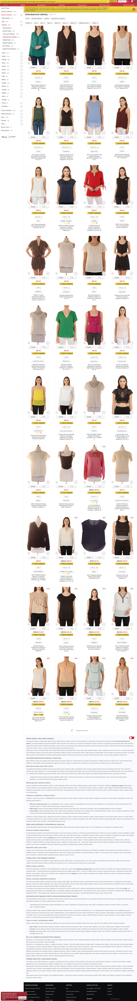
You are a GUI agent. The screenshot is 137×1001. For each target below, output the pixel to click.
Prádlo (4, 69)
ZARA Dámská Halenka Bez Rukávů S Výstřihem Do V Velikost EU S (122, 86)
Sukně (4, 66)
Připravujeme (6, 18)
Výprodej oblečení (7, 11)
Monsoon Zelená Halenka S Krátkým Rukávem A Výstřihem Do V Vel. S (66, 367)
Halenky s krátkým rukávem (32, 997)
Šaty (3, 21)
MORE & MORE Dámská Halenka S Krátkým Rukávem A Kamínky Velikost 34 (66, 228)
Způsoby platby (49, 994)
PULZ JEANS (122, 642)
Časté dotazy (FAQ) (50, 988)
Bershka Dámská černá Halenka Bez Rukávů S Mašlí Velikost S (66, 505)
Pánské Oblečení (6, 110)
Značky (62, 5)
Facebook (109, 988)
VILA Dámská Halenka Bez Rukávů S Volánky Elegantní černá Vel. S (94, 86)
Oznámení (42, 5)
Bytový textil (5, 127)
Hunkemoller (122, 431)
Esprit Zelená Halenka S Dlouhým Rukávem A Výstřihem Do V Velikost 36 (38, 87)
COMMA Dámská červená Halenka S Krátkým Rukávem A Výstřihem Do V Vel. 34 (94, 228)
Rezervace (82, 5)
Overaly (4, 89)
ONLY (38, 500)
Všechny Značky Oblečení (72, 991)
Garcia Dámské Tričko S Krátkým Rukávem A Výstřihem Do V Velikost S (94, 437)
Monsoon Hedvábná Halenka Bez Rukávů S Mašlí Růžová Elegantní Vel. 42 (94, 367)
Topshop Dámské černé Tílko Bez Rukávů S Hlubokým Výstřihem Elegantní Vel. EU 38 (66, 157)
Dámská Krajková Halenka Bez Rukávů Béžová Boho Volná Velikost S (122, 718)
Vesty (3, 96)
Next (94, 291)
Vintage (4, 99)
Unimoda (66, 291)
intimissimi (38, 430)
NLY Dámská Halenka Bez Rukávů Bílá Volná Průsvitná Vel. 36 (38, 226)
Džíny (3, 63)
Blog (67, 988)
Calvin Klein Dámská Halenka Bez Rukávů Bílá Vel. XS (38, 719)
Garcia (94, 430)
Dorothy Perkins (66, 431)
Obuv (2, 117)
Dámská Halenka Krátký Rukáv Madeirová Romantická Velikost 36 (94, 717)
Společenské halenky (9, 49)
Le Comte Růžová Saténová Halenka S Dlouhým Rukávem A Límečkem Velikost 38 (94, 508)
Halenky (4, 25)
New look (94, 151)
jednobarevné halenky (118, 785)
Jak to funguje (129, 5)
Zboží (5, 5)
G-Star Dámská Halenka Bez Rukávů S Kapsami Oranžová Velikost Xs (66, 718)
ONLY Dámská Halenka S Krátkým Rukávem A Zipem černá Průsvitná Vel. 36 (66, 648)
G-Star (66, 712)
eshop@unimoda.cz (92, 991)
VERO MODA (38, 571)
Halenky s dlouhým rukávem (32, 988)
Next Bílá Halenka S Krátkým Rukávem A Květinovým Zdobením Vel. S (94, 297)
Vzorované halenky (9, 34)
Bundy (4, 86)
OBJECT (38, 291)
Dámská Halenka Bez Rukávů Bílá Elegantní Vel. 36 (66, 297)
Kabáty (4, 93)
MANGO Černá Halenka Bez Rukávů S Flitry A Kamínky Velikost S (94, 647)
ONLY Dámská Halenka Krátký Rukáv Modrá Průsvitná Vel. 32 (94, 576)
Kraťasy (4, 83)
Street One (122, 361)
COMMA (94, 221)
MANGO (38, 642)
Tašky (3, 124)
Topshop (66, 151)
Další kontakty (90, 994)
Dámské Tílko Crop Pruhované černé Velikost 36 (122, 576)
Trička (4, 53)
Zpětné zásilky (49, 1000)
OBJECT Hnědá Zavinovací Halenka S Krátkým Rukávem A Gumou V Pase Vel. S (38, 297)
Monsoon (66, 361)
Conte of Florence (122, 500)
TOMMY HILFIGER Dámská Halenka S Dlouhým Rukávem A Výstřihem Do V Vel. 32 (66, 579)
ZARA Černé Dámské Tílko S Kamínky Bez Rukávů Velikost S (122, 226)
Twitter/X (109, 991)
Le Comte (94, 500)
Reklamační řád (70, 1000)
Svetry (4, 56)
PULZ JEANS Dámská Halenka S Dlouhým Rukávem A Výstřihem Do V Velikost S (122, 648)
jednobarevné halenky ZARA (84, 869)
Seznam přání (105, 5)
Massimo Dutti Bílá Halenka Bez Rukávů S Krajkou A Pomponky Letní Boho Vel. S (38, 367)
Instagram (109, 994)
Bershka (66, 500)
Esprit (38, 81)
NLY (38, 221)
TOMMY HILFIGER (66, 571)
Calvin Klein (38, 712)
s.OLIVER (124, 888)
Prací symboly (69, 994)
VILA (94, 81)
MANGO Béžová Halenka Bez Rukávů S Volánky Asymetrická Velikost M (38, 648)
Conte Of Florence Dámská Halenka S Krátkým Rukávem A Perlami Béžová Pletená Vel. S (122, 507)
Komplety (5, 106)
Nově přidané (5, 8)
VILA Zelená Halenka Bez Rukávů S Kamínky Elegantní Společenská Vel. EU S (38, 157)
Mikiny (4, 79)
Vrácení (47, 997)
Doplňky (3, 120)
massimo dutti (38, 361)
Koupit (33, 67)
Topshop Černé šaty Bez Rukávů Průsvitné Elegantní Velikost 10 (122, 297)
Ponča (4, 103)
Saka (3, 76)
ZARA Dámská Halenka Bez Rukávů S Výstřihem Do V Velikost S (122, 156)
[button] (38, 77)
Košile (4, 73)
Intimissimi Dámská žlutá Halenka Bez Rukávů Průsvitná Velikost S (38, 437)
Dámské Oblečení (6, 15)
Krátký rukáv (7, 40)
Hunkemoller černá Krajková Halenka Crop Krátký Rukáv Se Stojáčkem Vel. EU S (122, 437)
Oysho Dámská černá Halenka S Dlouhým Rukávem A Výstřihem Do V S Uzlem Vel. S (66, 87)
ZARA (122, 81)
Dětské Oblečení (6, 114)
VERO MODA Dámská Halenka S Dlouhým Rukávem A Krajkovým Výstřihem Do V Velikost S (38, 578)
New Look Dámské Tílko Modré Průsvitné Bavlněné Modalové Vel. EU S (94, 157)
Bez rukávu (6, 46)
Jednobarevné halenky (10, 37)
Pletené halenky (8, 43)
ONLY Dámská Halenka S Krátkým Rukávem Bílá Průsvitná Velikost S (38, 505)
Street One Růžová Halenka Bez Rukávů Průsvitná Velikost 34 (122, 366)
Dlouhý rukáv (7, 31)
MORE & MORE (66, 221)
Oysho (66, 81)
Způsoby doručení (50, 991)
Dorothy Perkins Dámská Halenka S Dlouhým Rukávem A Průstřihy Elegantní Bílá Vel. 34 (66, 437)
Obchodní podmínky (71, 997)
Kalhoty (4, 59)
